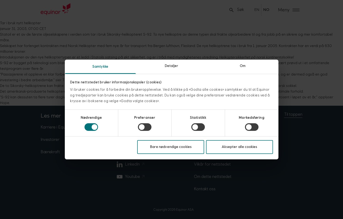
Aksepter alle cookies (239, 147)
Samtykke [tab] (100, 66)
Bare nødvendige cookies (171, 147)
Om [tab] (242, 66)
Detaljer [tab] (171, 66)
